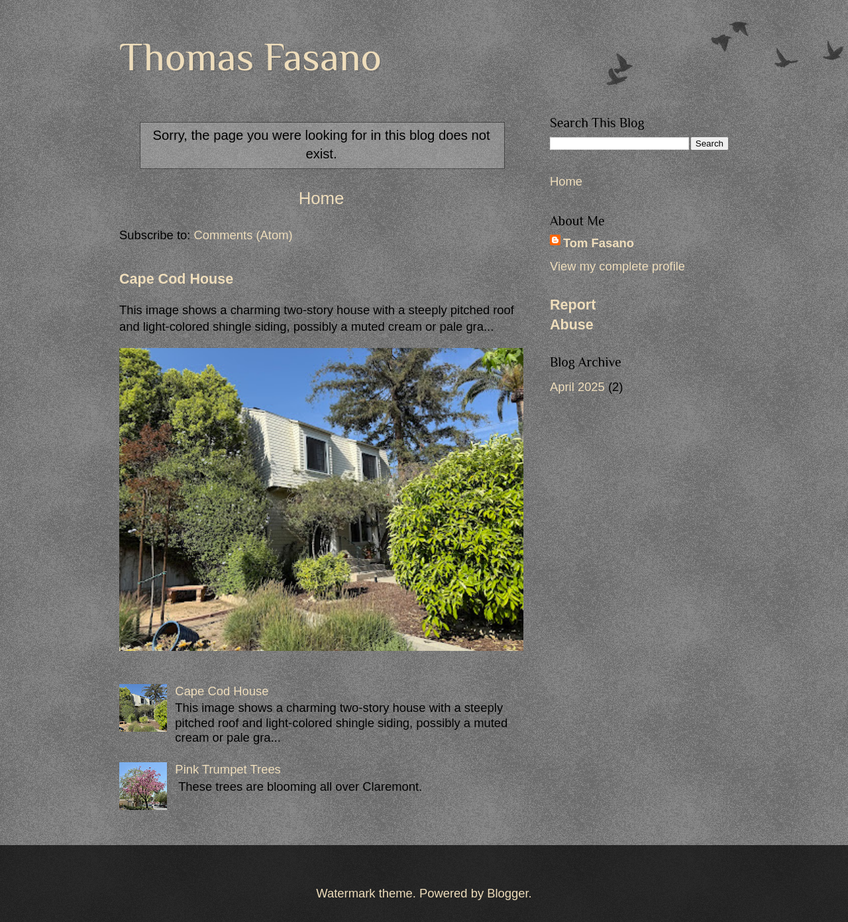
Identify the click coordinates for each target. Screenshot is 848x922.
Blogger (507, 893)
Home (321, 198)
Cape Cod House (176, 279)
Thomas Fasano (250, 56)
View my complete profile (617, 266)
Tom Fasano (598, 243)
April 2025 (577, 387)
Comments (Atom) (242, 235)
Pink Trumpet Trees (227, 769)
